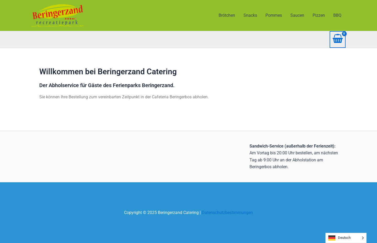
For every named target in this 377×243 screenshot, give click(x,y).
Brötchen (227, 15)
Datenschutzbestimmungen (227, 212)
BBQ (337, 15)
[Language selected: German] (346, 238)
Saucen (297, 15)
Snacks (250, 15)
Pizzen (319, 15)
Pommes (273, 15)
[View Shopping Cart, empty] (338, 39)
